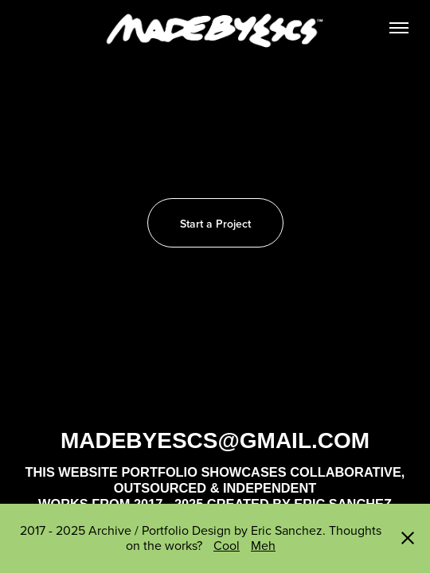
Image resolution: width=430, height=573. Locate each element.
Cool (226, 545)
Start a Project (215, 224)
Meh (263, 545)
